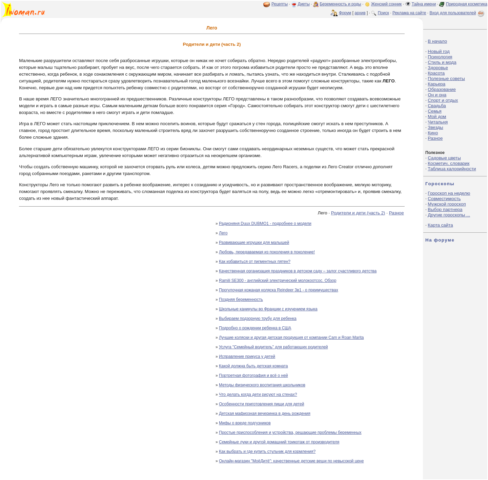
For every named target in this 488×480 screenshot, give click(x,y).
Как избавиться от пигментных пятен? (254, 261)
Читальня (438, 121)
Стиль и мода (442, 62)
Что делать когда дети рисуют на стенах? (258, 394)
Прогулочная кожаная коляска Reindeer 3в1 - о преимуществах (278, 290)
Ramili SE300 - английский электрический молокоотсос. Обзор (277, 280)
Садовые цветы (444, 157)
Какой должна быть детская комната (253, 366)
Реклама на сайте (409, 13)
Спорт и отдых (443, 100)
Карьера (436, 84)
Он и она (437, 94)
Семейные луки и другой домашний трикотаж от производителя (279, 442)
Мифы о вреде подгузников (245, 423)
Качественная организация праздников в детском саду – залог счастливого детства (298, 271)
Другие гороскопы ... (449, 214)
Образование (442, 89)
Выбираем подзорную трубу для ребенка (258, 318)
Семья (434, 111)
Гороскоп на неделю (449, 193)
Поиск (383, 13)
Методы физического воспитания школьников (262, 385)
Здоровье (438, 67)
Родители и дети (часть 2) (358, 212)
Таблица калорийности (452, 168)
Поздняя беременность (241, 299)
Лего (223, 233)
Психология (440, 56)
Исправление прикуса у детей (247, 356)
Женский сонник (386, 4)
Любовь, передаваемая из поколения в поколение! (267, 252)
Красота (436, 73)
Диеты (304, 4)
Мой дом (437, 116)
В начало (437, 41)
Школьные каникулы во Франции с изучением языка (268, 309)
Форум (345, 13)
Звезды (435, 127)
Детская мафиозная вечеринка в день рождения (264, 413)
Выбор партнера (445, 209)
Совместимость (444, 198)
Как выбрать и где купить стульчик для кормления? (267, 451)
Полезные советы (446, 78)
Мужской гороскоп (447, 204)
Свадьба (437, 105)
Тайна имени (424, 4)
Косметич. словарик (448, 163)
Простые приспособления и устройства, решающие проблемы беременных (290, 432)
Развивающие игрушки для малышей (254, 242)
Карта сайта (440, 225)
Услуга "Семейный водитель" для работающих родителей (273, 347)
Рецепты (279, 4)
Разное (396, 212)
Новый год (438, 51)
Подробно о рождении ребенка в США (255, 328)
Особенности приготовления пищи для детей (261, 404)
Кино (433, 132)
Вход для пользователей (457, 13)
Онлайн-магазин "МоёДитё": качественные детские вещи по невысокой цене (291, 461)
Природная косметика (466, 4)
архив (359, 13)
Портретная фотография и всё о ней (253, 375)
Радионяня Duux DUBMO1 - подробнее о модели (265, 223)
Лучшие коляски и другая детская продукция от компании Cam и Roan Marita (291, 337)
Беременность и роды (340, 4)
